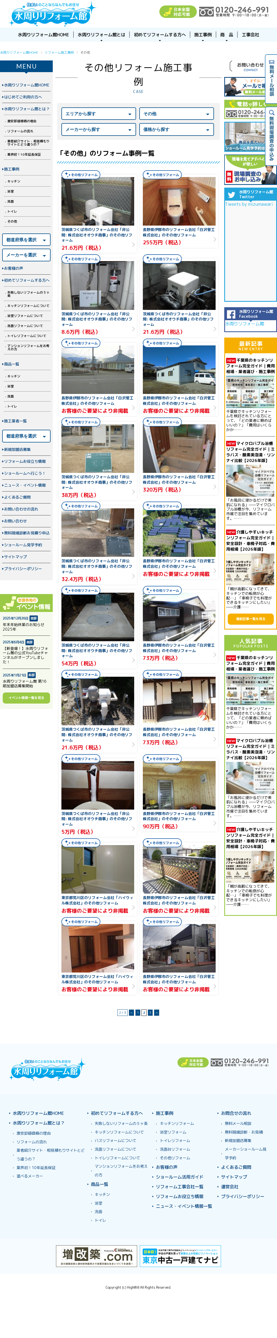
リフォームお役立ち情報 (25, 461)
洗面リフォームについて (25, 325)
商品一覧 (11, 364)
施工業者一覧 (15, 421)
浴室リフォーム (173, 1132)
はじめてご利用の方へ (23, 97)
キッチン (13, 181)
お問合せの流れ (236, 1113)
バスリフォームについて (115, 1140)
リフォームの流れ (20, 131)
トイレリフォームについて (26, 335)
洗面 (10, 201)
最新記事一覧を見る (250, 619)
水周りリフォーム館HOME (26, 85)
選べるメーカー (30, 1176)
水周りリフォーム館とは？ (27, 109)
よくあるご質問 (17, 497)
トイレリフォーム (175, 1140)
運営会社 (229, 1186)
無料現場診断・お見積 (244, 1132)
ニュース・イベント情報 (25, 485)
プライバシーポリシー (23, 569)
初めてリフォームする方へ (27, 280)
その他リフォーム (175, 1158)
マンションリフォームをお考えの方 (28, 347)
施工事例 (11, 169)
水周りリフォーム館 (244, 323)
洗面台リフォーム (175, 1149)
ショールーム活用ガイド (179, 1177)
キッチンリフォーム (177, 1123)
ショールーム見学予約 (23, 545)
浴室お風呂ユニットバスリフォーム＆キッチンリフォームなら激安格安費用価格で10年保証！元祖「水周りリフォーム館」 (52, 14)
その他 (12, 221)
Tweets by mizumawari (249, 204)
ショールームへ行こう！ (25, 473)
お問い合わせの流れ (21, 509)
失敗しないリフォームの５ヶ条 (28, 294)
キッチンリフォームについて (28, 305)
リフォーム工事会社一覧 (179, 1186)
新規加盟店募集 (17, 449)
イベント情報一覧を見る (26, 697)
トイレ (12, 211)
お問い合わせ (15, 521)
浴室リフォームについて (25, 315)
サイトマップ (15, 557)
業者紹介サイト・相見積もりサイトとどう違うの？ (28, 143)
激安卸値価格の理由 (22, 121)
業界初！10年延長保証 (24, 154)
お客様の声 (13, 268)
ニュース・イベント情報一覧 (184, 1206)
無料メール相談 (238, 1123)
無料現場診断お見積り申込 (27, 533)
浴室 (10, 191)
